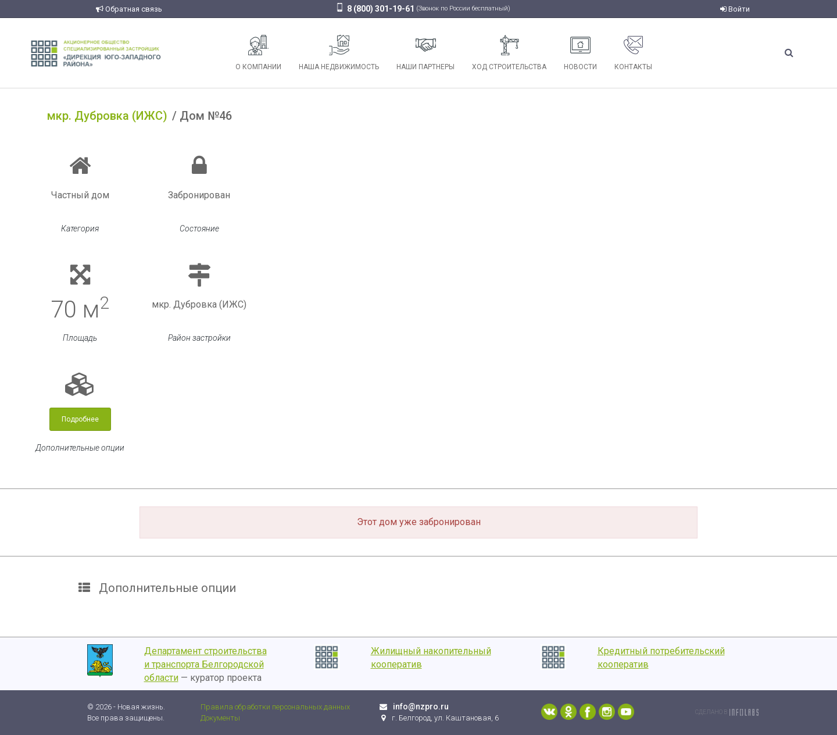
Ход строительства (509, 53)
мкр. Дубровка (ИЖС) (107, 116)
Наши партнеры (425, 53)
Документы (220, 717)
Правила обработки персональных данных (275, 706)
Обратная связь (129, 9)
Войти (735, 9)
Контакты (633, 53)
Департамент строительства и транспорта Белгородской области (205, 664)
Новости (580, 53)
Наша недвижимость (339, 53)
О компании (258, 53)
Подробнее (80, 419)
